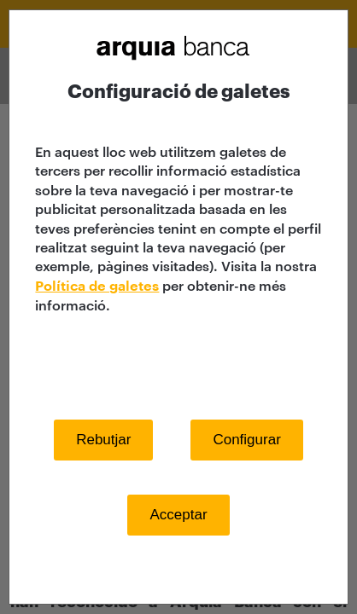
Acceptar (178, 515)
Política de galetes (97, 286)
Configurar (246, 440)
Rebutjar (103, 440)
